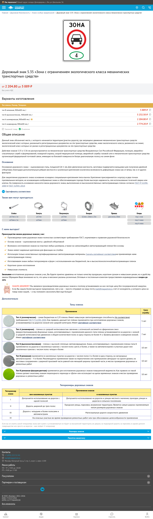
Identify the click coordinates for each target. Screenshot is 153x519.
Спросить (112, 517)
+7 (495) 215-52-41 (12, 455)
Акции (41, 517)
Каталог (6, 517)
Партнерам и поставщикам (76, 482)
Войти (147, 517)
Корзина (76, 517)
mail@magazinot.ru (104, 288)
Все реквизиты (8, 503)
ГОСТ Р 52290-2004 (37, 320)
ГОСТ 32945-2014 (17, 185)
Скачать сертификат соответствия (101, 254)
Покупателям (76, 476)
